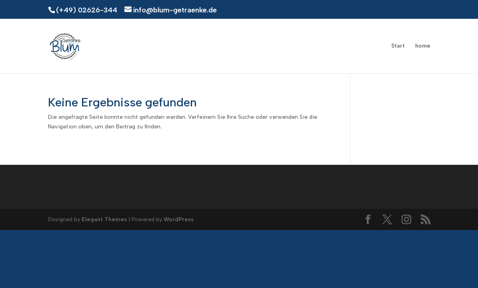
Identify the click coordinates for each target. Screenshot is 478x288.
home (422, 46)
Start (398, 46)
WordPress (179, 219)
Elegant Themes (104, 219)
